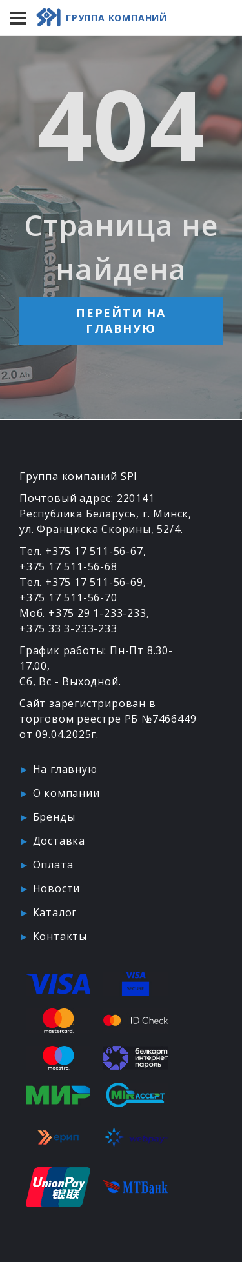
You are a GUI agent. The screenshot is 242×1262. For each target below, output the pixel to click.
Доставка (59, 841)
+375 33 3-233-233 (68, 628)
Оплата (53, 864)
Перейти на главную (121, 320)
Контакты (60, 936)
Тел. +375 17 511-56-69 (81, 582)
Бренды (54, 817)
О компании (66, 793)
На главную (65, 769)
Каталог (55, 912)
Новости (57, 888)
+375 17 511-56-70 (68, 597)
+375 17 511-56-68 (68, 566)
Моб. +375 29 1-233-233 (82, 613)
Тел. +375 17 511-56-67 (81, 551)
